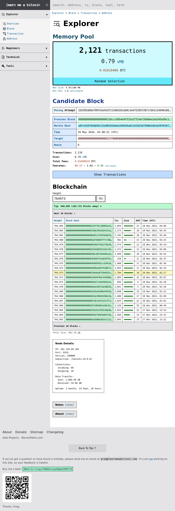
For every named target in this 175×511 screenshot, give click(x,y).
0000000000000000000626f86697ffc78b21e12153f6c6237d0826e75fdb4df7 (108, 240)
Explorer (58, 13)
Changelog (55, 432)
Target (58, 138)
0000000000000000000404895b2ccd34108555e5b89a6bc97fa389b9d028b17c (108, 263)
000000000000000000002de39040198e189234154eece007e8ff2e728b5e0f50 (108, 296)
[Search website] (112, 5)
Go (101, 198)
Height (58, 220)
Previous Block (64, 119)
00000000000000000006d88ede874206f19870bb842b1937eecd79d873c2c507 (108, 268)
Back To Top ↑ (87, 448)
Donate (21, 432)
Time (57, 132)
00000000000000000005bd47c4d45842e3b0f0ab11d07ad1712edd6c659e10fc (108, 282)
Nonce (58, 144)
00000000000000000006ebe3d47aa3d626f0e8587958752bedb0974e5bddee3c (108, 286)
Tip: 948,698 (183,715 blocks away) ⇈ (77, 206)
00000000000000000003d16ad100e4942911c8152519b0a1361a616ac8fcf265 (108, 291)
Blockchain (70, 187)
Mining (58, 110)
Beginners (13, 48)
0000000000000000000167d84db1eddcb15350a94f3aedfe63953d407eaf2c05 (108, 305)
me (151, 458)
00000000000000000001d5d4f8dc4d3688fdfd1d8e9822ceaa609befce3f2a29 (108, 277)
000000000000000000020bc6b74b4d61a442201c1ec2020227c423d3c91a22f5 (108, 254)
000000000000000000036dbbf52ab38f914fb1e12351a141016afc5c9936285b (108, 258)
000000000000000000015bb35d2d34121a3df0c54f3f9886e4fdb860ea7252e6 (108, 230)
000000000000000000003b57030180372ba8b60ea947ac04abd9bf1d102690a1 (108, 315)
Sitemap (36, 432)
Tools (10, 65)
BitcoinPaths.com (32, 437)
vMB (120, 62)
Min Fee (57, 91)
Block (72, 13)
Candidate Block (78, 101)
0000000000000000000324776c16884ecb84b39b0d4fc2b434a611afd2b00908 (108, 226)
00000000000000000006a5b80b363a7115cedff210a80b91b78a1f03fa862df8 (108, 319)
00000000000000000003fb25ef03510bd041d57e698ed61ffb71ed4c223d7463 (108, 310)
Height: (57, 193)
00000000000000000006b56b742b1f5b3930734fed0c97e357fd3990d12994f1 (108, 244)
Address (107, 13)
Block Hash (72, 220)
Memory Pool (73, 36)
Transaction (89, 13)
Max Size (58, 87)
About (7, 432)
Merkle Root (62, 125)
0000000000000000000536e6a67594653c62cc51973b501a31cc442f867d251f (108, 272)
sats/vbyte (76, 91)
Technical (13, 57)
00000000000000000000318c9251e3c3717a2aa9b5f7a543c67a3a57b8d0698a (108, 301)
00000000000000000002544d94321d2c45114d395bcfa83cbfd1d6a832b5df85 (108, 249)
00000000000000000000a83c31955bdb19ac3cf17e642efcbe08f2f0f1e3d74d (108, 235)
